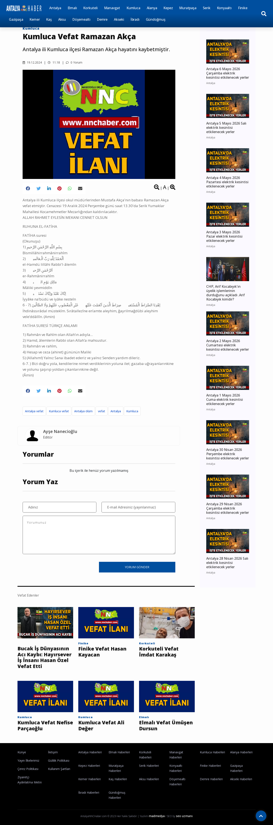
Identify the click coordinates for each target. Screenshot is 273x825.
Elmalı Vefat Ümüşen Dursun (166, 725)
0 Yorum (74, 62)
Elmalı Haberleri (119, 752)
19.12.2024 (32, 62)
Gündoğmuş (156, 19)
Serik (207, 8)
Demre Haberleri (211, 779)
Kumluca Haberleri (212, 752)
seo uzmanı (184, 816)
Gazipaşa (16, 19)
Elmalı (72, 8)
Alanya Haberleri (241, 752)
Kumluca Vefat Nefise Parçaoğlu (45, 725)
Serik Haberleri (149, 766)
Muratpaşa (187, 8)
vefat (101, 411)
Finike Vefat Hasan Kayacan (102, 652)
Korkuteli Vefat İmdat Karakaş (159, 652)
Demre (102, 19)
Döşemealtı (81, 19)
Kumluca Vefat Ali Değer (101, 725)
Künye (21, 752)
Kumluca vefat (59, 411)
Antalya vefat (34, 411)
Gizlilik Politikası (58, 760)
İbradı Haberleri (88, 792)
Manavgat (112, 8)
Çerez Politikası (27, 769)
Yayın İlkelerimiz (28, 760)
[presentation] (55, 567)
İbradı (135, 19)
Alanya (152, 8)
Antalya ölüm (83, 411)
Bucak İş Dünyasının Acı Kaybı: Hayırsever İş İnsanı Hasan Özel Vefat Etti (44, 657)
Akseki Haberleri (241, 779)
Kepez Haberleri (89, 766)
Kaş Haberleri (118, 779)
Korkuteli (90, 8)
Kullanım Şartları (59, 769)
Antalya (55, 8)
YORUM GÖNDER (137, 567)
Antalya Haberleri (90, 752)
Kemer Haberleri (89, 779)
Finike (242, 8)
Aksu (62, 19)
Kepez (168, 8)
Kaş (49, 19)
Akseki (119, 19)
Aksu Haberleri (149, 779)
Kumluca (133, 8)
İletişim (53, 752)
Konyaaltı (224, 8)
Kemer (34, 19)
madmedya (157, 816)
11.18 (54, 62)
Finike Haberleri (210, 766)
